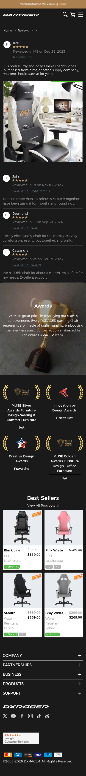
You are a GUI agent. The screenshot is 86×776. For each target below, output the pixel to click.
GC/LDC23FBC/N (25, 228)
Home (7, 30)
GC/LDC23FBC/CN (26, 265)
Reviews (23, 30)
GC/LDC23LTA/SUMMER (30, 191)
